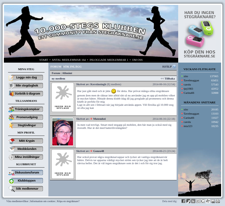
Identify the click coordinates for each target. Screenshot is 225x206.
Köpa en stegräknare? (68, 201)
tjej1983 (188, 88)
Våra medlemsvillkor (17, 201)
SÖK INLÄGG (72, 66)
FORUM (55, 66)
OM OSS (137, 59)
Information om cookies (42, 201)
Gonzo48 (98, 150)
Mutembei (99, 118)
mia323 (188, 126)
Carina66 (189, 92)
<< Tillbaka (168, 78)
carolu (187, 84)
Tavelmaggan (191, 80)
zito (186, 76)
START (44, 59)
